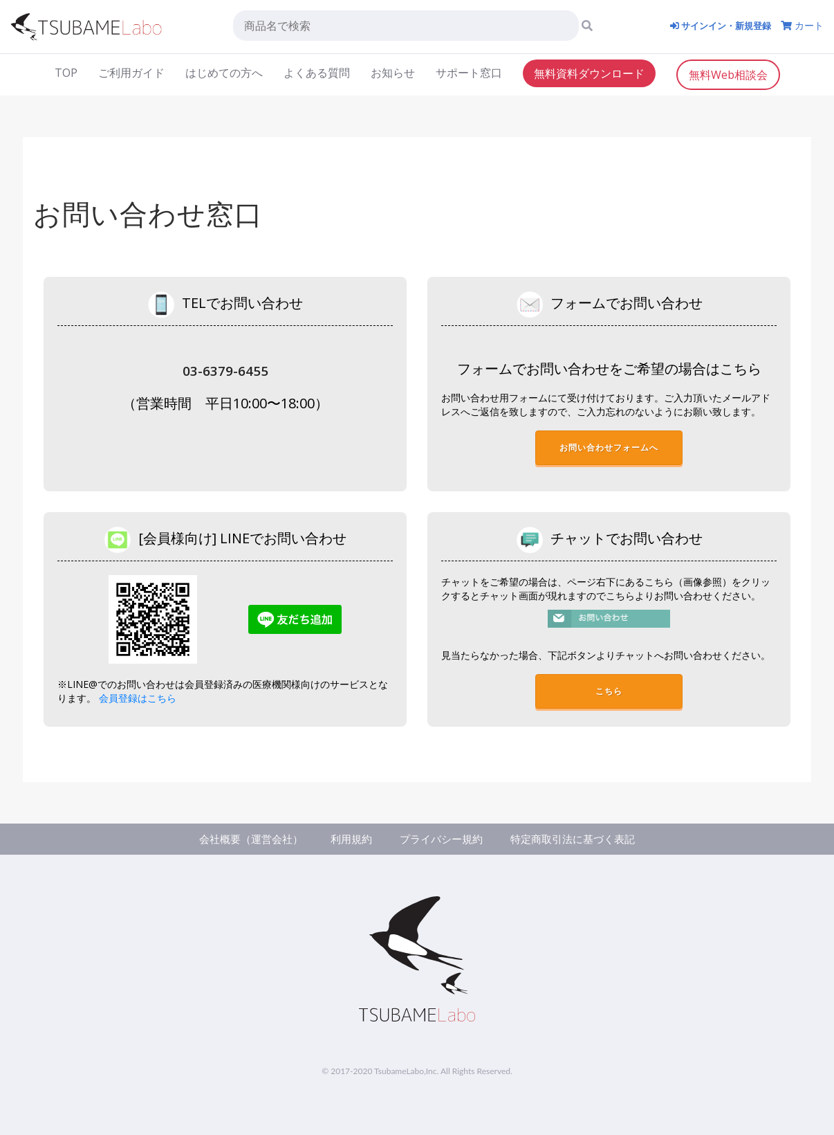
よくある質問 (317, 72)
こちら (608, 693)
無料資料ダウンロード (589, 72)
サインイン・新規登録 (716, 25)
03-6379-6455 (225, 370)
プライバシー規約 (442, 838)
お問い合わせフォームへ (611, 449)
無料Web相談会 (728, 74)
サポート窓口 (469, 72)
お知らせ (393, 72)
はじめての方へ (224, 72)
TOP (66, 72)
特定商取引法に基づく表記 (581, 838)
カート (802, 25)
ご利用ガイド (131, 72)
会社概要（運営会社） (242, 838)
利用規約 (348, 838)
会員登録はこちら (137, 698)
